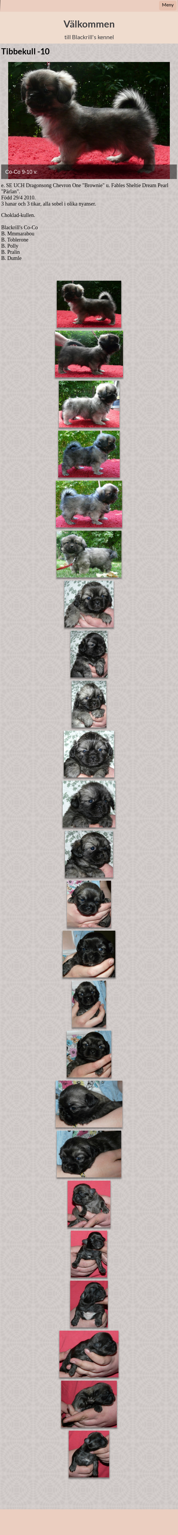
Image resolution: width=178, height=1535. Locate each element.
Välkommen (89, 24)
